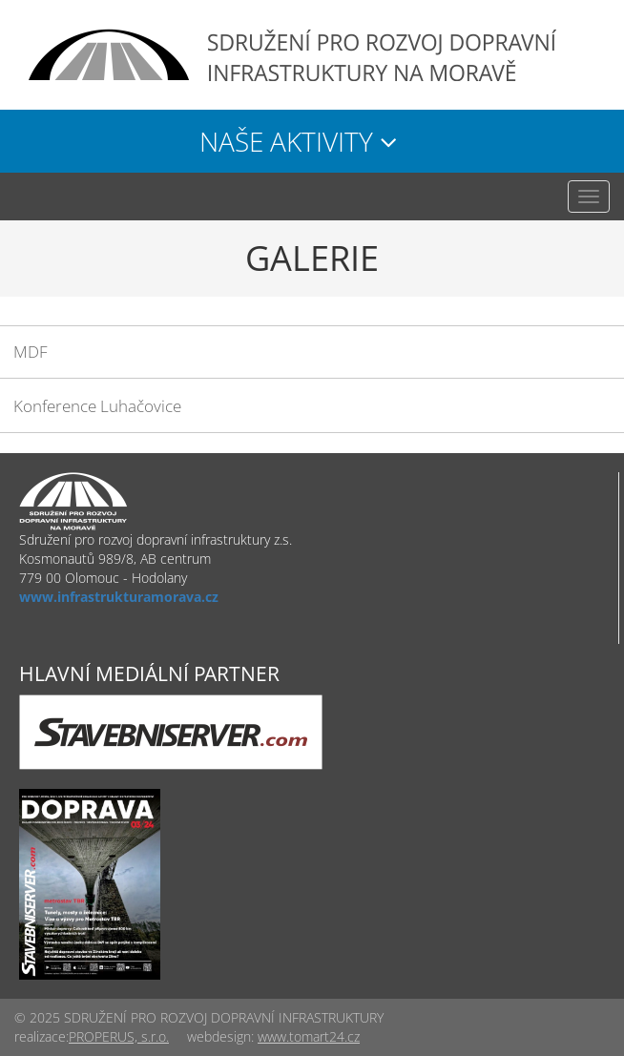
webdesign (219, 1036)
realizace (40, 1036)
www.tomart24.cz (309, 1036)
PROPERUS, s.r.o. (119, 1036)
